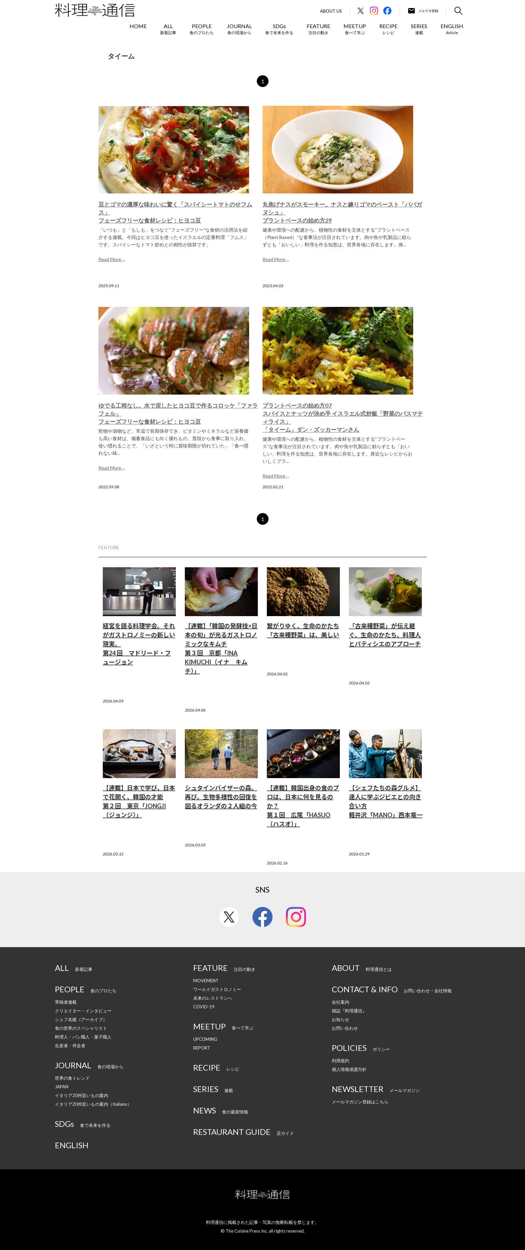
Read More (110, 259)
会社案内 (340, 1002)
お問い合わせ (345, 1028)
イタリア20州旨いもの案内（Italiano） (93, 1104)
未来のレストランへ (212, 998)
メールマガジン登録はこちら (360, 1101)
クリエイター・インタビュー (83, 1010)
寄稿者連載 (66, 1002)
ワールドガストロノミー (217, 989)
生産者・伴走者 (70, 1045)
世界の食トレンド (72, 1078)
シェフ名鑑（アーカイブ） (81, 1019)
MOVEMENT (206, 980)
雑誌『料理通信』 (349, 1010)
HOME (138, 26)
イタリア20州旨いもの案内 (81, 1095)
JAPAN (61, 1086)
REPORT (201, 1048)
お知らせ (340, 1019)
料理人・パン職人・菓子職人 (83, 1036)
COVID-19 (204, 1006)
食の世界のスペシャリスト (81, 1028)
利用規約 (340, 1060)
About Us (331, 11)
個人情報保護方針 (349, 1069)
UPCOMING (205, 1039)
